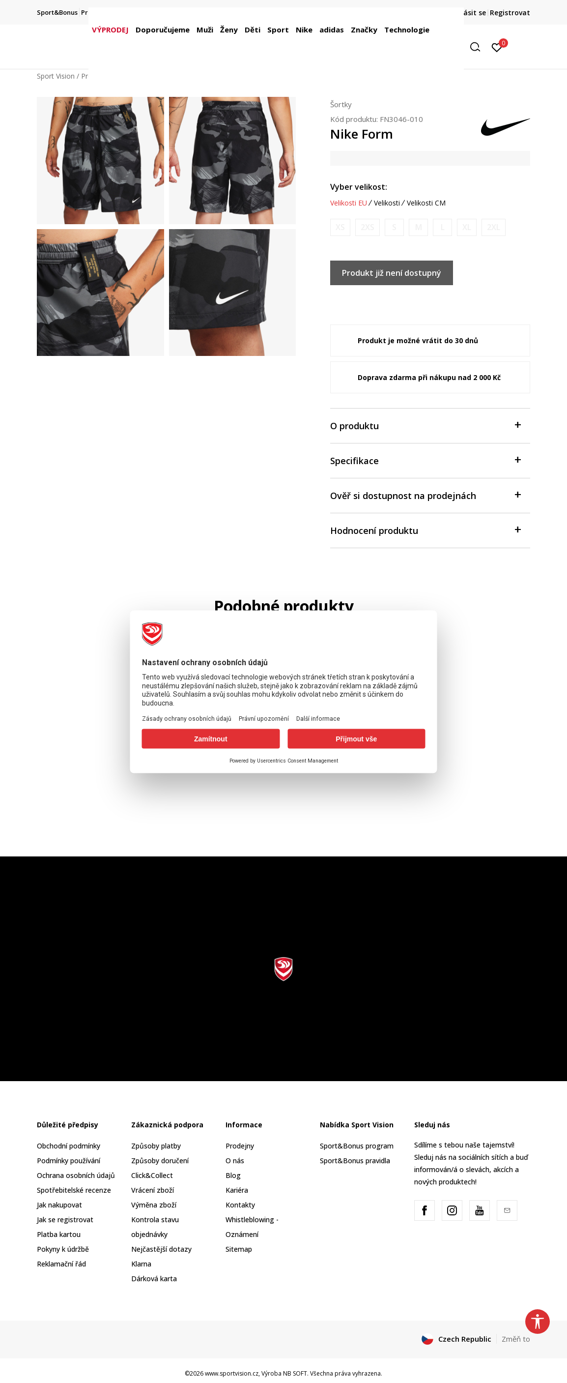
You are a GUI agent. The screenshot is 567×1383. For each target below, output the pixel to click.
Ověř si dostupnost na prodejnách (425, 494)
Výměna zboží (153, 1204)
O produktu (425, 425)
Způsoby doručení (160, 1160)
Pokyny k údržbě (63, 1249)
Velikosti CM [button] (426, 203)
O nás (235, 1160)
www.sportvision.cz (231, 1373)
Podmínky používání (68, 1160)
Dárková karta (154, 1278)
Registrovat (510, 12)
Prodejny (240, 1145)
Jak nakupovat (59, 1204)
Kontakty (240, 1204)
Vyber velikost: (358, 186)
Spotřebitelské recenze (74, 1190)
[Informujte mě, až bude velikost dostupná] (340, 227)
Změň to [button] (516, 1339)
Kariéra (237, 1190)
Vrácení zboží (152, 1190)
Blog (233, 1175)
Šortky (341, 104)
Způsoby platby (156, 1145)
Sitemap (239, 1249)
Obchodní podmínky (68, 1145)
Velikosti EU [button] (348, 203)
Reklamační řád (61, 1263)
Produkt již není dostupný (391, 272)
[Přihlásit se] (497, 46)
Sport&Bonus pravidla (355, 1160)
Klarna (141, 1263)
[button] (478, 47)
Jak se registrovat (65, 1219)
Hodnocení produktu (425, 529)
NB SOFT (295, 1373)
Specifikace (425, 460)
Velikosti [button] (387, 203)
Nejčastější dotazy (161, 1249)
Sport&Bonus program (357, 1145)
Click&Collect (152, 1175)
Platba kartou (59, 1234)
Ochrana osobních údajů (76, 1175)
